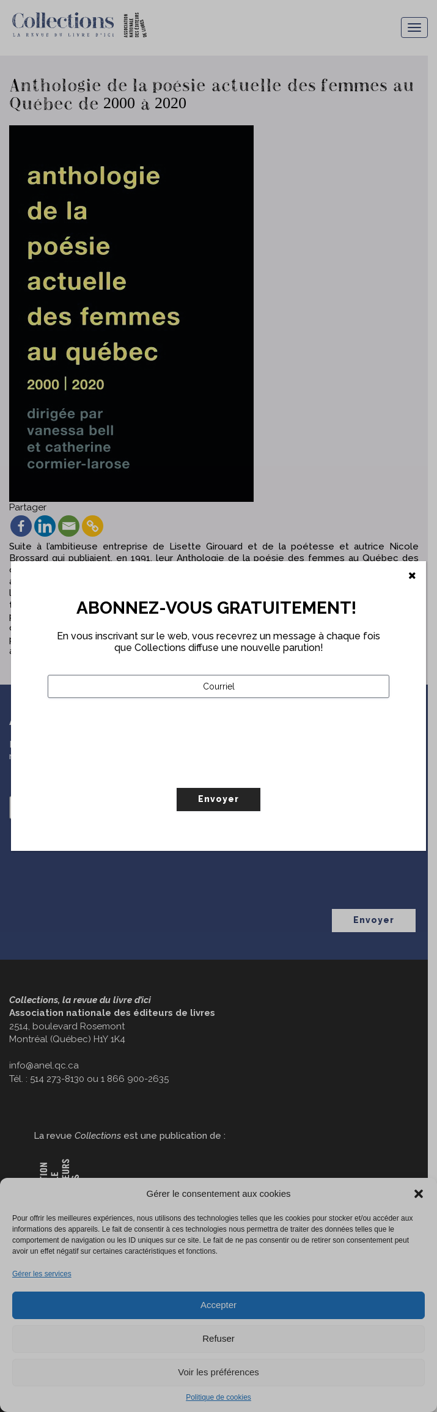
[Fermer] (412, 575)
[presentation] (140, 768)
